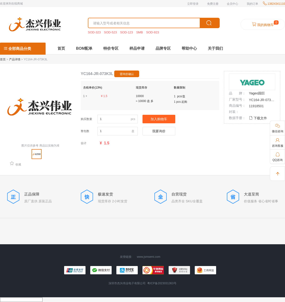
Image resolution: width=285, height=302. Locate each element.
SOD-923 (152, 32)
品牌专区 (163, 48)
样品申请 (137, 48)
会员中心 (232, 3)
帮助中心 (189, 48)
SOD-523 (111, 32)
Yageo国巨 (257, 93)
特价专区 (111, 48)
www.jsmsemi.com (148, 256)
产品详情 (14, 59)
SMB (140, 32)
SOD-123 (127, 32)
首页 (61, 48)
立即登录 (193, 3)
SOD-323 (95, 32)
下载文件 (258, 118)
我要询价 (159, 131)
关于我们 (215, 48)
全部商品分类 (17, 49)
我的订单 (252, 3)
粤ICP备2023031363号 (161, 283)
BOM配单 (84, 48)
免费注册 (212, 3)
